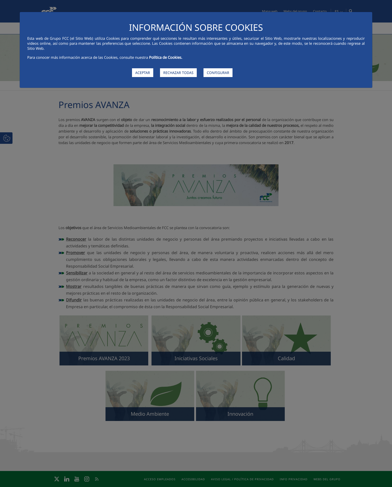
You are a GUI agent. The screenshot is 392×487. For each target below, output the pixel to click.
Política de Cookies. (165, 57)
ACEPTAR (142, 72)
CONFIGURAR (218, 72)
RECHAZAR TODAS (178, 72)
